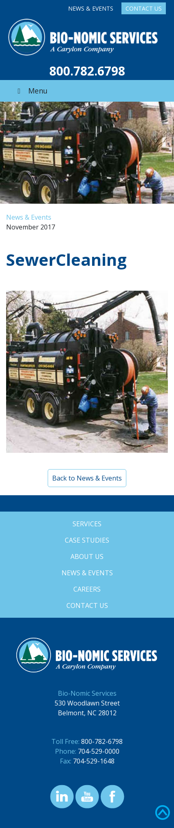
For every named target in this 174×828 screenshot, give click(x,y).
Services (87, 523)
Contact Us (144, 8)
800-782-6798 (102, 741)
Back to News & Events (87, 478)
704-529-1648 (94, 761)
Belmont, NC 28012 (87, 712)
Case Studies (87, 540)
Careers (87, 589)
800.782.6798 (87, 70)
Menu (31, 91)
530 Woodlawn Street (87, 703)
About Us (87, 556)
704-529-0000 (98, 751)
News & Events (90, 8)
